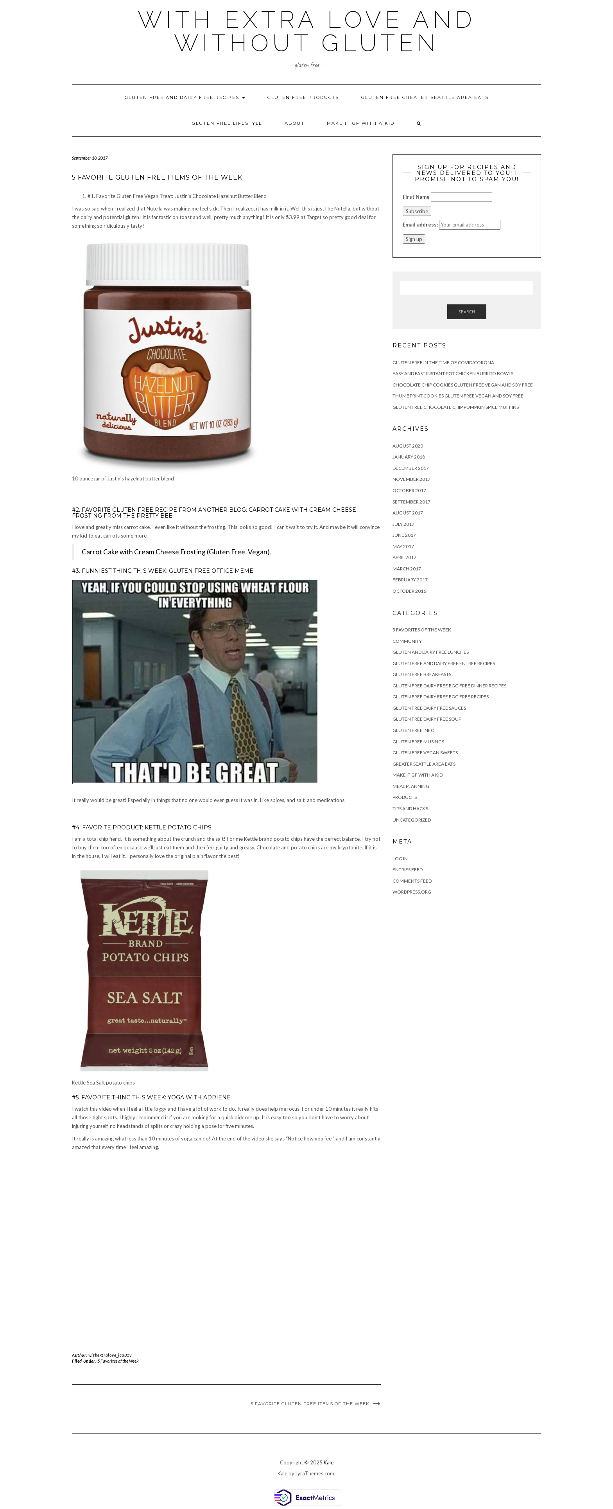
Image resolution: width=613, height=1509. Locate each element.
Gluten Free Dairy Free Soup (427, 719)
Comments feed (412, 881)
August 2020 (408, 446)
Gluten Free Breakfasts (422, 674)
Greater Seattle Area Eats (424, 764)
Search (467, 311)
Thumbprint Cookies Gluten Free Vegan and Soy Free (458, 396)
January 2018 (409, 457)
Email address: (420, 224)
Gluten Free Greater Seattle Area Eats (425, 97)
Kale (328, 1462)
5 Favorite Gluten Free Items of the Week (310, 1403)
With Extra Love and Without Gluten (307, 31)
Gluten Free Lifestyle (227, 123)
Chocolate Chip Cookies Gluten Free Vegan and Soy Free (463, 385)
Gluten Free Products (303, 97)
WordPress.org (412, 892)
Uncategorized (412, 820)
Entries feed (408, 869)
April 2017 (404, 557)
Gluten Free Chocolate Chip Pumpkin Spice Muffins (456, 407)
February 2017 (410, 580)
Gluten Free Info (414, 730)
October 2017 (409, 490)
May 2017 (403, 546)
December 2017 (411, 468)
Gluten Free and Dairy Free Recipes (185, 97)
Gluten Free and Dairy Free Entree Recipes (444, 663)
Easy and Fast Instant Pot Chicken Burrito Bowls (453, 373)
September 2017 (411, 502)
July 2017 (403, 524)
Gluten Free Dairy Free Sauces (429, 708)
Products (405, 797)
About (295, 123)
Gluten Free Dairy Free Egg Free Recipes (441, 697)
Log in (400, 859)
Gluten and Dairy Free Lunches (431, 652)
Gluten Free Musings (418, 742)
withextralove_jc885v (110, 1355)
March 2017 (407, 569)
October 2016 (409, 591)
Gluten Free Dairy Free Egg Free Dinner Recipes (449, 686)
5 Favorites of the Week (117, 1360)
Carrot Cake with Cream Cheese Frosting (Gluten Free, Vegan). (176, 552)
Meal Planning (411, 786)
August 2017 (408, 513)
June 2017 (404, 535)
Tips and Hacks (410, 808)
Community (407, 641)
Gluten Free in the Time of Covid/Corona (443, 362)
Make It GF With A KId (360, 123)
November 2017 (411, 479)
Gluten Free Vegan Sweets (425, 752)
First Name (416, 197)
